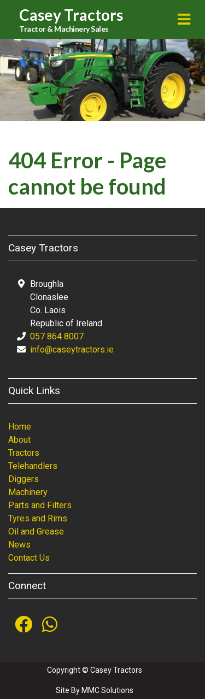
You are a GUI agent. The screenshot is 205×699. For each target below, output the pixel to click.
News (19, 544)
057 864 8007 (57, 336)
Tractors (23, 453)
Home (19, 426)
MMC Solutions (107, 690)
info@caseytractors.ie (72, 349)
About (19, 439)
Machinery (28, 492)
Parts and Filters (40, 505)
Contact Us (29, 558)
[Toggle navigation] (184, 19)
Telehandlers (32, 466)
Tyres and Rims (37, 518)
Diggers (23, 479)
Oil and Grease (36, 531)
